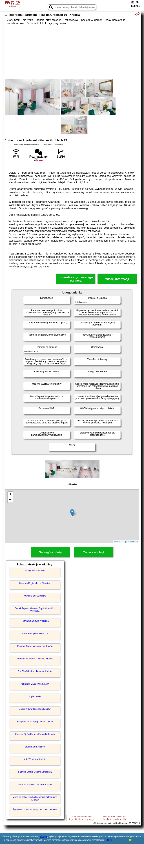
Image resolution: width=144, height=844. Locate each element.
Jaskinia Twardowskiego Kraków (35, 709)
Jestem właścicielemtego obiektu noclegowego (81, 817)
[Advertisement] (72, 52)
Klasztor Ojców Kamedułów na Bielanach (35, 734)
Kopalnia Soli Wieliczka (35, 596)
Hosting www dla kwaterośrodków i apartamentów (114, 817)
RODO (109, 840)
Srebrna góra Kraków (35, 747)
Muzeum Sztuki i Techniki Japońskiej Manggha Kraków (35, 798)
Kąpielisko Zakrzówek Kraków (35, 684)
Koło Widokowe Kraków (35, 759)
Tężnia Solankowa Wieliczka (35, 621)
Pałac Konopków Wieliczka (35, 633)
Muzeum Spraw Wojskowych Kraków (35, 646)
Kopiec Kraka (34, 696)
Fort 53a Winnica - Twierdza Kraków (35, 671)
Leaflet (117, 542)
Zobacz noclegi (93, 552)
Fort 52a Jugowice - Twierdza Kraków (35, 658)
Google (43, 836)
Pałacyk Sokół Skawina (35, 570)
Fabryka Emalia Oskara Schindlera (35, 772)
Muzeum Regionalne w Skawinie (34, 583)
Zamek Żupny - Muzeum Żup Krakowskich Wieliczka (35, 609)
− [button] (10, 500)
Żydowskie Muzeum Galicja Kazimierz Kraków (35, 809)
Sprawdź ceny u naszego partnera (76, 279)
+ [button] (10, 494)
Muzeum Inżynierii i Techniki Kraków (35, 784)
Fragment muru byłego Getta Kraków (35, 721)
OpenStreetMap (131, 542)
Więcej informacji (117, 279)
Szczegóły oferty (50, 552)
